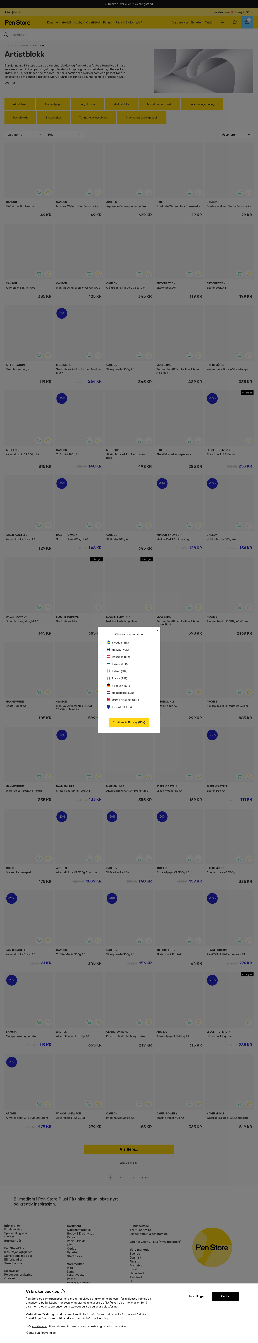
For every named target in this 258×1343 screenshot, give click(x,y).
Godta (225, 1296)
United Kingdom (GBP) (123, 699)
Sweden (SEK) (118, 642)
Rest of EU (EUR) (119, 707)
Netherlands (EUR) (120, 692)
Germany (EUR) (118, 685)
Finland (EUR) (117, 664)
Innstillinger (197, 1296)
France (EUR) (117, 678)
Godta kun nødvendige (41, 1332)
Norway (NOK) (118, 649)
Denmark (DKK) (118, 656)
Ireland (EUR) (117, 671)
